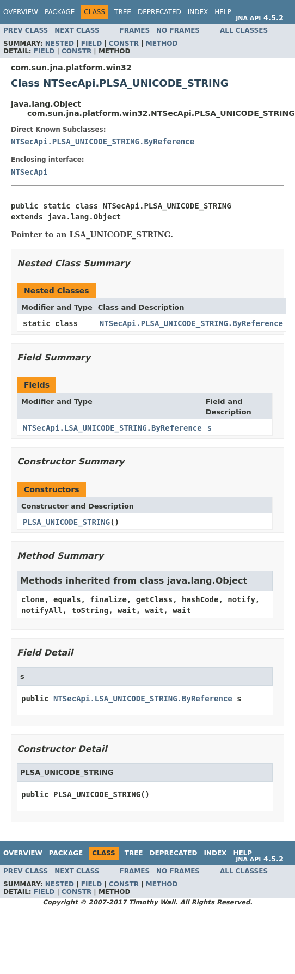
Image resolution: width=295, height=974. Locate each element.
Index (198, 12)
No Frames (178, 30)
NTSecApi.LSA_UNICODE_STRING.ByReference (112, 428)
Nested (59, 43)
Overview (20, 12)
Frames (135, 30)
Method (162, 43)
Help (222, 12)
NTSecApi (29, 172)
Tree (122, 12)
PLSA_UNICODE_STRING (66, 522)
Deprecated (159, 12)
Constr (124, 43)
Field (91, 43)
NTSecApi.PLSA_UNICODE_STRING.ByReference (102, 141)
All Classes (244, 30)
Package (60, 12)
